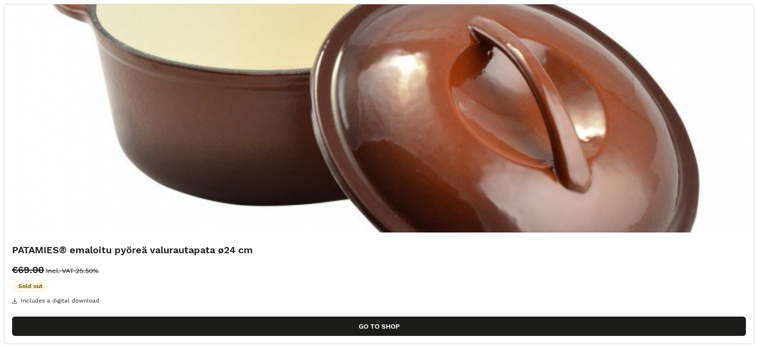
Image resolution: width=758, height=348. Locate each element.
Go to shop (379, 326)
